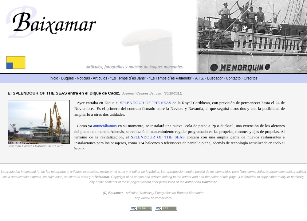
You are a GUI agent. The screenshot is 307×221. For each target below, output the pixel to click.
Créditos (251, 78)
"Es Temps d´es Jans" (128, 78)
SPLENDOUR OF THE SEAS (145, 102)
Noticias (83, 78)
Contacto (233, 78)
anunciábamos (104, 125)
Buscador (215, 78)
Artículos (100, 78)
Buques (67, 78)
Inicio (53, 78)
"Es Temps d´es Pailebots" (170, 78)
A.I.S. (199, 78)
